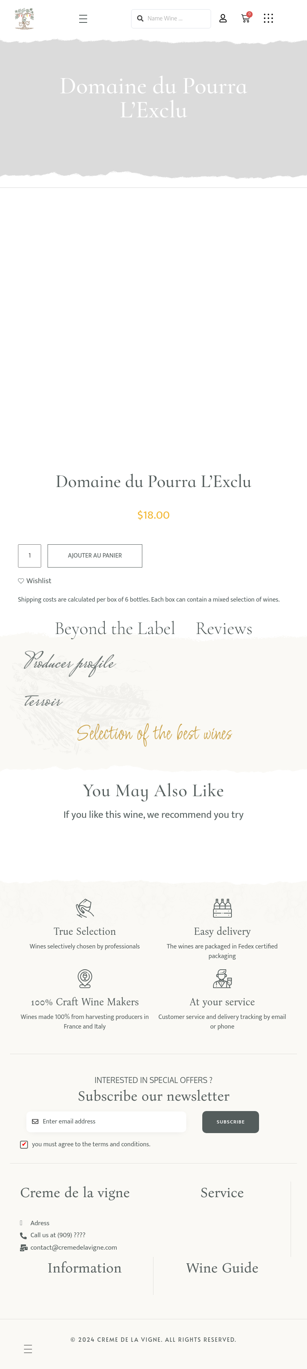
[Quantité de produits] (29, 556)
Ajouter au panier (95, 555)
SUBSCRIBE (231, 1121)
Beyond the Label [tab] (114, 628)
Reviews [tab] (224, 628)
